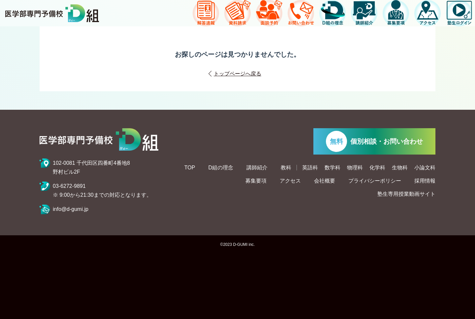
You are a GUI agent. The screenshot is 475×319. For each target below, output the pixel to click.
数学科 (332, 167)
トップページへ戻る (237, 73)
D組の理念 (220, 167)
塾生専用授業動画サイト (406, 194)
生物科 (400, 167)
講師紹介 (257, 167)
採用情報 (424, 181)
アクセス (290, 181)
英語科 (310, 167)
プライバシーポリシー (374, 181)
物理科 (355, 167)
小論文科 (424, 167)
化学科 (377, 167)
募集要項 (256, 181)
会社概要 (324, 181)
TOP (189, 167)
